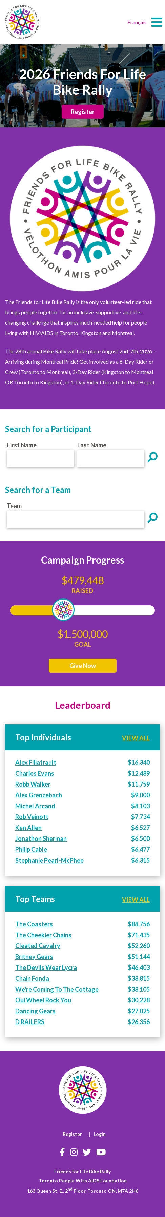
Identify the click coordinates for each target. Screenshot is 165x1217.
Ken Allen (28, 827)
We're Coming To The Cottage (57, 989)
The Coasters (34, 924)
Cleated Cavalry (37, 945)
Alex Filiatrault (35, 762)
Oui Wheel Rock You (43, 1000)
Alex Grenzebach (38, 795)
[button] (156, 22)
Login (100, 1134)
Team (14, 506)
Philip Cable (31, 849)
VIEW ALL (136, 738)
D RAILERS (29, 1022)
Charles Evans (34, 773)
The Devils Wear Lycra (46, 967)
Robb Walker (32, 784)
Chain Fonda (32, 978)
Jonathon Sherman (41, 838)
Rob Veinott (31, 816)
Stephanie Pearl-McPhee (49, 860)
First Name (22, 445)
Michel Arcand (35, 806)
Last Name (91, 445)
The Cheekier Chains (43, 935)
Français (137, 22)
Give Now (82, 665)
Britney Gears (34, 956)
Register (83, 111)
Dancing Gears (35, 1011)
